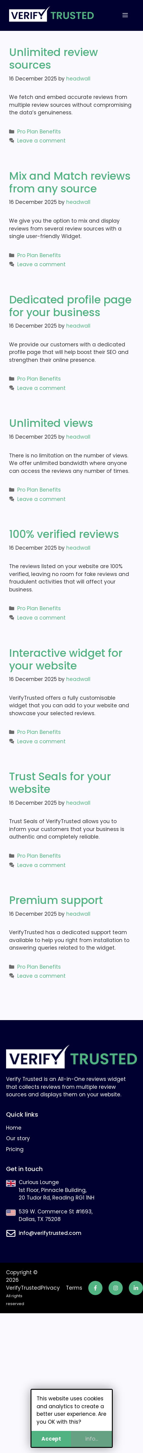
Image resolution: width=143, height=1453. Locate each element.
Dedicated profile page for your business (70, 306)
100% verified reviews (64, 534)
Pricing (15, 1149)
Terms (74, 1287)
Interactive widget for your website (65, 659)
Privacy (50, 1287)
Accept (51, 1438)
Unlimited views (51, 423)
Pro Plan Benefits (39, 131)
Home (13, 1127)
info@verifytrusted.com (50, 1233)
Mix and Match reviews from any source (70, 182)
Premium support (56, 900)
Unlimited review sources (53, 58)
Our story (18, 1138)
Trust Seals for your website (60, 783)
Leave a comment (41, 140)
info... (91, 1438)
